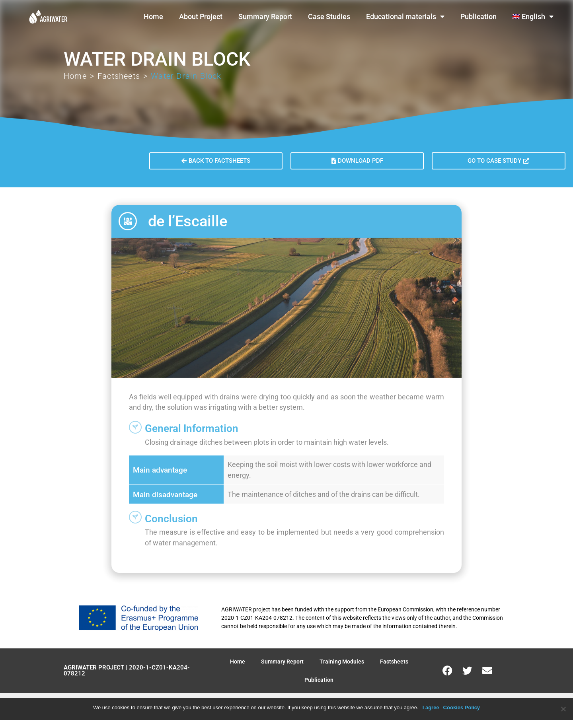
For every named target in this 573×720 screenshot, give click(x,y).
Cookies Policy (461, 707)
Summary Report (265, 17)
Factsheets (118, 76)
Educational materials (405, 16)
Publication (478, 17)
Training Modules (342, 661)
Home (153, 17)
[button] (357, 160)
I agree (431, 707)
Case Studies (329, 17)
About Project (200, 17)
